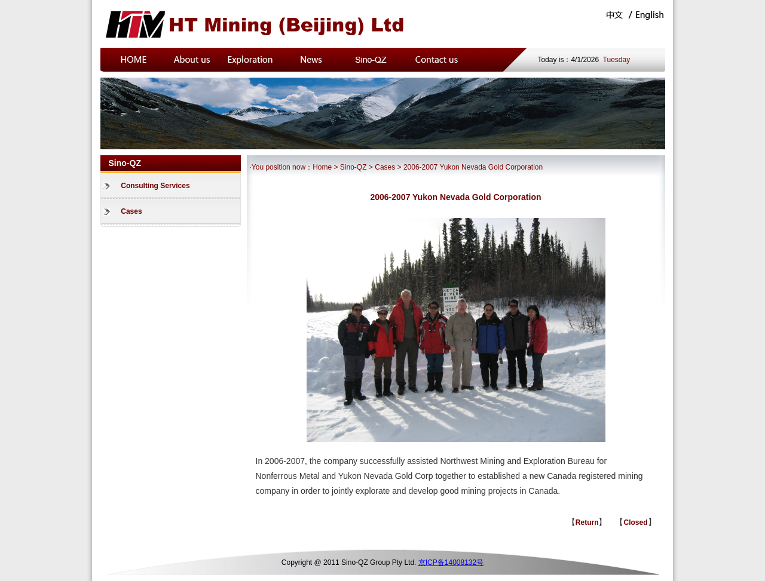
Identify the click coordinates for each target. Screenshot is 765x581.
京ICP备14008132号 (451, 562)
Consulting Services (155, 186)
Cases (131, 211)
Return (587, 522)
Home (322, 167)
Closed (635, 522)
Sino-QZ (353, 167)
